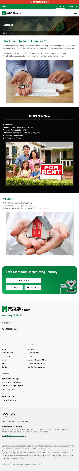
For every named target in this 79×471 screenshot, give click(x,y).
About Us (31, 349)
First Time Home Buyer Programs (12, 386)
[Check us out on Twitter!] (17, 315)
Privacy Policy (23, 421)
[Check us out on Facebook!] (14, 315)
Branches (5, 360)
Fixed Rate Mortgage (8, 389)
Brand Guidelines (33, 353)
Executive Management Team (37, 360)
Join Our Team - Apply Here (36, 367)
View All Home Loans (9, 400)
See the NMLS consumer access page (14, 436)
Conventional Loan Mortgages (11, 382)
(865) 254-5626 (12, 329)
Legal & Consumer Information (12, 426)
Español (4, 367)
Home (5, 33)
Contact (30, 356)
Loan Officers (6, 356)
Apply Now (73, 6)
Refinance (5, 393)
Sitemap (4, 421)
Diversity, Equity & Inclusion (36, 363)
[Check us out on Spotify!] (20, 315)
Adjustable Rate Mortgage (10, 379)
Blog (3, 363)
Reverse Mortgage (8, 396)
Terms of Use (13, 421)
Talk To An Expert (7, 353)
